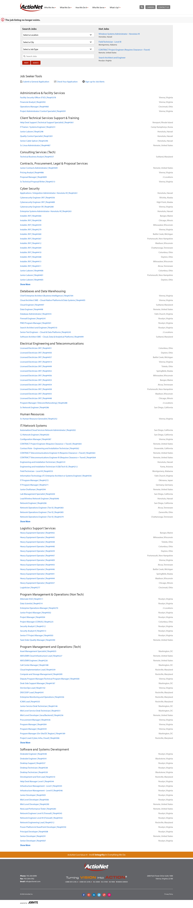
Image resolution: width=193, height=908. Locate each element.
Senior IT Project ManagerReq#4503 (36, 635)
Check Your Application (66, 81)
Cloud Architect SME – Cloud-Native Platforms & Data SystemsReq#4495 (52, 300)
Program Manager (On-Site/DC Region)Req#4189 (42, 733)
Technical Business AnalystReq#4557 (37, 156)
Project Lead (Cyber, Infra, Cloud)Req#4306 (39, 738)
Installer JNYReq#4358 (30, 220)
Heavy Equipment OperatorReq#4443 (37, 564)
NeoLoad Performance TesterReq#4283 (38, 808)
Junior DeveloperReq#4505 (33, 795)
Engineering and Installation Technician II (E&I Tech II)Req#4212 (49, 466)
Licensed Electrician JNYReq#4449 (36, 366)
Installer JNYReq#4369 (30, 247)
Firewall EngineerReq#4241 (33, 318)
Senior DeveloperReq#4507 (33, 840)
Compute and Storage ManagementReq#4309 (41, 674)
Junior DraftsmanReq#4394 (33, 489)
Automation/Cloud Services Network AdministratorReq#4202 (48, 430)
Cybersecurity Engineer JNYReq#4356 (37, 197)
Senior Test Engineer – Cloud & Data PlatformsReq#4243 (45, 332)
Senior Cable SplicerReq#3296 (34, 140)
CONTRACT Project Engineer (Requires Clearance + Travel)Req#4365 (51, 443)
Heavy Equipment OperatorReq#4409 (37, 560)
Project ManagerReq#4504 (32, 617)
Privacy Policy (168, 894)
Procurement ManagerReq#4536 (35, 719)
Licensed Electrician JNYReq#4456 (36, 375)
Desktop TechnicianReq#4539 (34, 772)
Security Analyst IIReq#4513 (33, 630)
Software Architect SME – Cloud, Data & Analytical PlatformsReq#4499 (51, 336)
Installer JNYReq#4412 (30, 243)
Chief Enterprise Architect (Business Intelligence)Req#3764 (46, 295)
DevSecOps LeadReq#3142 (32, 687)
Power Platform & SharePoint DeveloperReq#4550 (43, 827)
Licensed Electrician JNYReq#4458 (36, 389)
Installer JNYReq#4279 (30, 229)
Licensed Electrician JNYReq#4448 (36, 398)
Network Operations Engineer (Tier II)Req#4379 (42, 516)
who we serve (99, 7)
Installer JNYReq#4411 (30, 266)
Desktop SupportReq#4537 (32, 763)
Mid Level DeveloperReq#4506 (34, 799)
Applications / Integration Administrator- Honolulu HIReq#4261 (49, 193)
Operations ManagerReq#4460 (34, 106)
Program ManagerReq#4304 (33, 724)
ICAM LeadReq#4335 (30, 701)
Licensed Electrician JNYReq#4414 (36, 361)
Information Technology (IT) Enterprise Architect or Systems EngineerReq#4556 (56, 475)
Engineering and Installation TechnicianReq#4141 (43, 462)
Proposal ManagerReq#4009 (33, 177)
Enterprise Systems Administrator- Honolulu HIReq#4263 (45, 211)
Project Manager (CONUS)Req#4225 (36, 621)
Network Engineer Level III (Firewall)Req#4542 (41, 817)
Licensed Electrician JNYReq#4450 (36, 352)
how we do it (82, 7)
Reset (26, 63)
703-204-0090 (31, 876)
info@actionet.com (33, 881)
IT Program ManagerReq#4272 (34, 480)
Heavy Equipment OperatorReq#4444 (37, 578)
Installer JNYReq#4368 (30, 256)
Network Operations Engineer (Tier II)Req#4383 (42, 507)
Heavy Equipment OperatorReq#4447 (37, 555)
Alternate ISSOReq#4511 (31, 599)
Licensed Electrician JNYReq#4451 (36, 348)
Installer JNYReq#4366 (30, 215)
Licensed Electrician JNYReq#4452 (36, 371)
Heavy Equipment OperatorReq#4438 (37, 541)
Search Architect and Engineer (112, 57)
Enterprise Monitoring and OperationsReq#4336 (42, 697)
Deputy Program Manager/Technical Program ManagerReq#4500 (49, 678)
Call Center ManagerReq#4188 (34, 665)
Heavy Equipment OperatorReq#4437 (37, 583)
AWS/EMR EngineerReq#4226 (34, 660)
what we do (66, 7)
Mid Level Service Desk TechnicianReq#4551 (40, 710)
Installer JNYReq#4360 (30, 234)
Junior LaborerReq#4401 (31, 275)
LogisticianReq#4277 (30, 587)
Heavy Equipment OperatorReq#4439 (37, 551)
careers (150, 7)
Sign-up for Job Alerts (93, 81)
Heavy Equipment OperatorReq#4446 (37, 569)
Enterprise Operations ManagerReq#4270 (39, 608)
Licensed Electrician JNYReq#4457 (36, 357)
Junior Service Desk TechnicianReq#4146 (38, 706)
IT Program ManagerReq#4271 (34, 484)
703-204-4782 (29, 878)
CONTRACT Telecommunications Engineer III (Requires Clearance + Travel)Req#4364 (58, 457)
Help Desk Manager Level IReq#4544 (37, 781)
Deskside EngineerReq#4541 (33, 758)
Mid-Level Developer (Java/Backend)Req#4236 (41, 715)
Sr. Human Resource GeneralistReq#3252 (38, 418)
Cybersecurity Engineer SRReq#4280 (37, 206)
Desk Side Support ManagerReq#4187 (37, 683)
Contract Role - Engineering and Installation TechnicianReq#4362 (49, 448)
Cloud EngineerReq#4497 (32, 304)
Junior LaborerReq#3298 (31, 131)
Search (35, 63)
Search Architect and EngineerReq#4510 (38, 327)
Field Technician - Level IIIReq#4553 (36, 471)
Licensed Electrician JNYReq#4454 (36, 384)
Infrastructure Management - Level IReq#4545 (41, 786)
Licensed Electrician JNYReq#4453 (36, 380)
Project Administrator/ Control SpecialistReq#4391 (43, 111)
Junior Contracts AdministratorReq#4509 (38, 168)
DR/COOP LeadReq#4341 (32, 692)
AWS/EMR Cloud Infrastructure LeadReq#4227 (41, 655)
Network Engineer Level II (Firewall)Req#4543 (41, 813)
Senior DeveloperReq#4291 (33, 836)
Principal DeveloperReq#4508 (34, 831)
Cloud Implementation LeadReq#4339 (37, 669)
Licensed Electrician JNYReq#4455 (36, 393)
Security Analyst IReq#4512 (33, 626)
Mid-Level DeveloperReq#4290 (34, 804)
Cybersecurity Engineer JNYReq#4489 (37, 202)
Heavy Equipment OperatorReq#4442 (37, 532)
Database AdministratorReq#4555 (35, 314)
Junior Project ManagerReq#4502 (35, 612)
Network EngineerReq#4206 (33, 503)
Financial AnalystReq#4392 (33, 102)
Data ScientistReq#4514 (31, 603)
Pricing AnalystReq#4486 (32, 172)
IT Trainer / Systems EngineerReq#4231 (37, 127)
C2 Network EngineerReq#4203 (34, 434)
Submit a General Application (34, 81)
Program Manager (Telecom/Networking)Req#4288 (43, 402)
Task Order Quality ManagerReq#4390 (37, 640)
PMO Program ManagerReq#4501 (35, 323)
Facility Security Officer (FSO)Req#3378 (38, 97)
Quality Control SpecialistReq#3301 (36, 136)
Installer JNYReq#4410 (30, 252)
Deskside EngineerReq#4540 (33, 753)
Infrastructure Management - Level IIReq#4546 (41, 790)
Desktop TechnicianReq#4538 (34, 767)
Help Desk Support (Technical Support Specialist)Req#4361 (47, 122)
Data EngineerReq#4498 (31, 309)
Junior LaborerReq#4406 (31, 270)
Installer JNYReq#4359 (30, 225)
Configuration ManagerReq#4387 (35, 439)
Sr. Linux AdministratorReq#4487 (35, 145)
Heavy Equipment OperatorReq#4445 (37, 537)
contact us (163, 7)
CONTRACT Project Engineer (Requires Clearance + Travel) (124, 49)
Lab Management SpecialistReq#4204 (37, 494)
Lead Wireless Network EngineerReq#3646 (39, 498)
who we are (50, 7)
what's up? (115, 7)
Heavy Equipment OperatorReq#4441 (37, 573)
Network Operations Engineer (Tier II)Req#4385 (42, 512)
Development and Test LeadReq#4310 (37, 776)
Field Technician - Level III (110, 41)
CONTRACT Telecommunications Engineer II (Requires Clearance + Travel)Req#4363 (57, 453)
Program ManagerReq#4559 (33, 729)
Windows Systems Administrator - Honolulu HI (119, 33)
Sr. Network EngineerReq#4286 (34, 407)
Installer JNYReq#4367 (30, 238)
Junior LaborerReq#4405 (31, 279)
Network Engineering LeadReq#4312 (37, 822)
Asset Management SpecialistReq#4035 (38, 651)
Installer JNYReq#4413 (30, 261)
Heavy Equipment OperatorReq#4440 (37, 546)
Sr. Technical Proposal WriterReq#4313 (37, 181)
